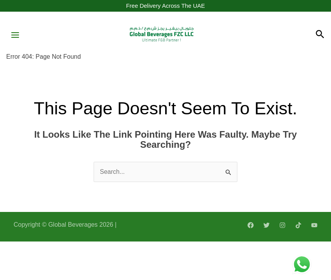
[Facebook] (250, 226)
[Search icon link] (320, 35)
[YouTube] (314, 226)
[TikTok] (298, 226)
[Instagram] (282, 226)
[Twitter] (266, 226)
